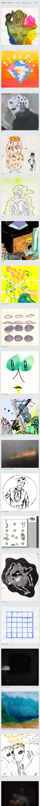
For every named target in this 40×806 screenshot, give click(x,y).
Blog (18, 3)
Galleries (26, 3)
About (35, 3)
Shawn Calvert (7, 3)
